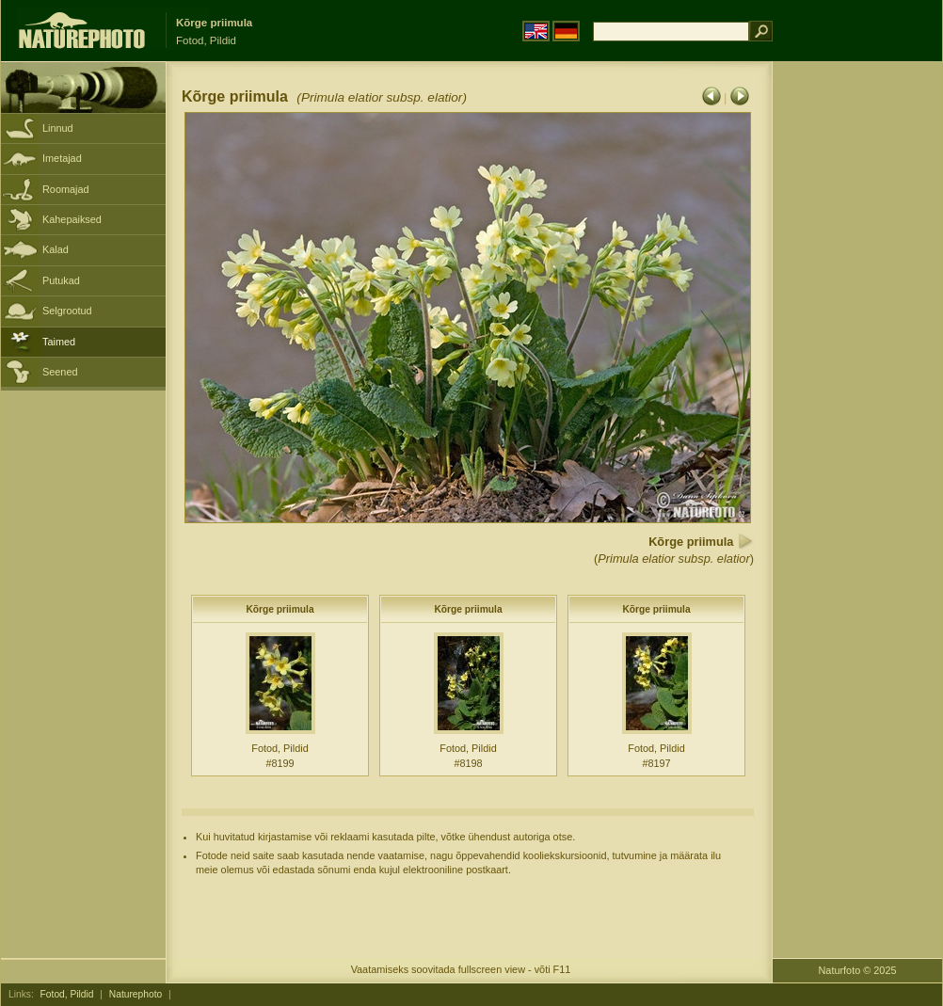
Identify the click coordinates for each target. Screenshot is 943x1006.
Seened (60, 371)
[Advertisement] (857, 362)
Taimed (58, 341)
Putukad (61, 280)
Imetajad (62, 158)
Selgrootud (67, 310)
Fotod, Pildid (67, 994)
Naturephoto (135, 994)
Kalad (55, 249)
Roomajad (65, 189)
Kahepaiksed (72, 219)
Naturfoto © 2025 (858, 970)
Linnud (57, 128)
